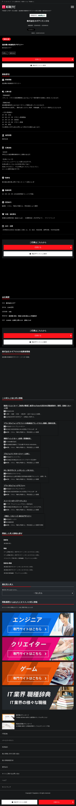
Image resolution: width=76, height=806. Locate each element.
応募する (38, 59)
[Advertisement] (38, 276)
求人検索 (14, 10)
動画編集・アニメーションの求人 (28, 558)
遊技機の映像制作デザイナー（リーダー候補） (16, 357)
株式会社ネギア (47, 10)
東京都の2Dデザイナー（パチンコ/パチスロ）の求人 (18, 570)
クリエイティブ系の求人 (10, 558)
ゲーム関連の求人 (9, 552)
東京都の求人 (7, 543)
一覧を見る (38, 593)
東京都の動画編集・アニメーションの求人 (15, 573)
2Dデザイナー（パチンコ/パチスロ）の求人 (27, 555)
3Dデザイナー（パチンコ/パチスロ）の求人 (27, 552)
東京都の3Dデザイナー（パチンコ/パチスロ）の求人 (18, 566)
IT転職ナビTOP (6, 10)
